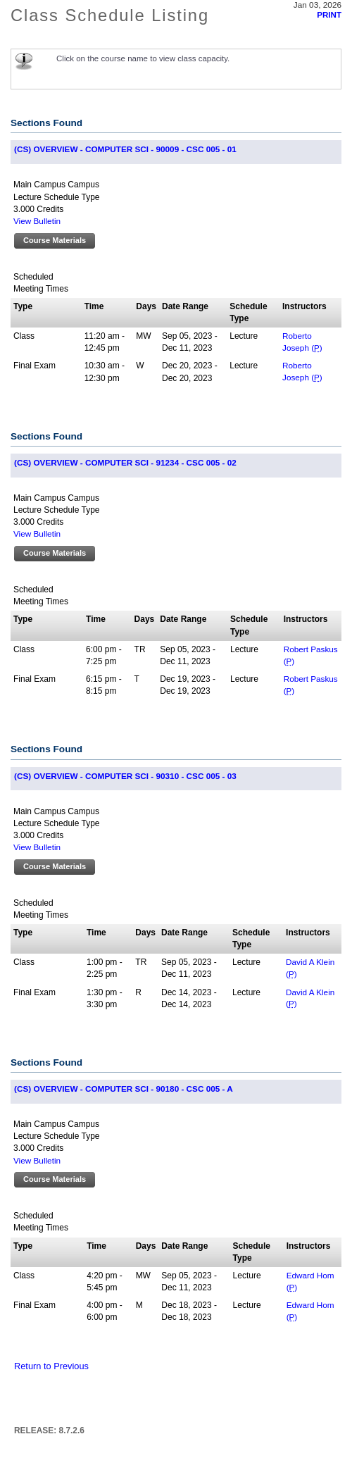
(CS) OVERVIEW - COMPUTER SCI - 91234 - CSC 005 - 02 (125, 462)
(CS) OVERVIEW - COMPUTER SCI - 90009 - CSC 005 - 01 (125, 149)
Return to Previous (51, 1366)
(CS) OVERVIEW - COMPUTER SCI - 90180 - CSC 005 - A (123, 1088)
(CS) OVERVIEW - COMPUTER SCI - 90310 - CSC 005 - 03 (125, 775)
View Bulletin (37, 220)
